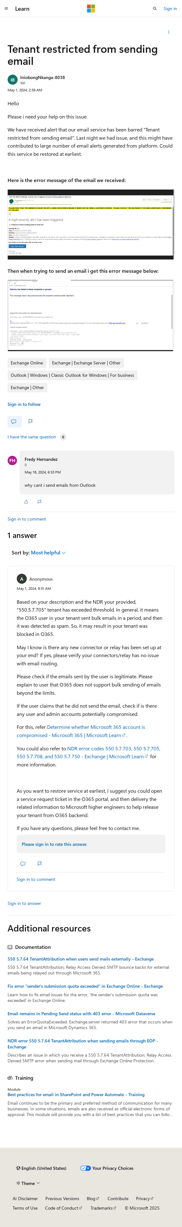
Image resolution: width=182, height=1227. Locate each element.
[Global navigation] (6, 8)
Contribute (118, 1198)
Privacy (143, 1198)
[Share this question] (168, 32)
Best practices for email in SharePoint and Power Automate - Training (76, 1094)
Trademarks (102, 1208)
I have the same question (32, 436)
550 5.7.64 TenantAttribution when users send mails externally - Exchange (81, 959)
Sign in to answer (24, 903)
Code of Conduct (61, 1208)
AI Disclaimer (25, 1198)
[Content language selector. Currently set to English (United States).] (41, 1168)
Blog (91, 1198)
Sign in (170, 8)
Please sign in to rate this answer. (54, 844)
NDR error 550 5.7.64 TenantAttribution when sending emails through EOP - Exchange (83, 1043)
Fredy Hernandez (41, 459)
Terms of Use (25, 1208)
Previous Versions (62, 1198)
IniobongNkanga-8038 (42, 77)
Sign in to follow (24, 404)
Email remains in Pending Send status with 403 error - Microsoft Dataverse (81, 1013)
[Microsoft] (91, 8)
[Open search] (155, 8)
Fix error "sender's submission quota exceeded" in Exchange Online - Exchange (85, 986)
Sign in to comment (27, 519)
